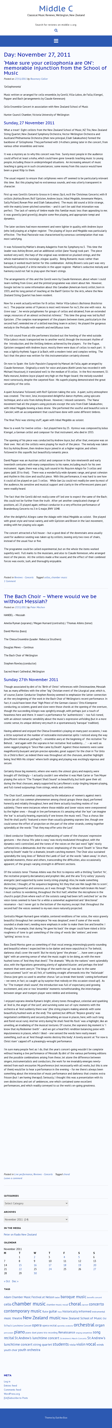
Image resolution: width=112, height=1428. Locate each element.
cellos (47, 577)
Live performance (23, 1174)
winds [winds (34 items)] (100, 1344)
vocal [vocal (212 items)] (91, 1344)
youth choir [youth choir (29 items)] (10, 1350)
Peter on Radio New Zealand (20, 1234)
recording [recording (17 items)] (53, 1332)
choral (66, 1174)
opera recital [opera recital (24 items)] (49, 1325)
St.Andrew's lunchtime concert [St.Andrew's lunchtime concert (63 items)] (37, 1338)
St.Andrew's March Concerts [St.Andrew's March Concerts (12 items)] (73, 1338)
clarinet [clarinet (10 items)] (85, 1305)
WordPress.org (12, 1393)
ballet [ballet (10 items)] (57, 1297)
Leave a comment (13, 1178)
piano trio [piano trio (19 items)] (42, 1332)
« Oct (7, 1281)
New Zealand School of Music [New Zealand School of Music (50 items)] (81, 1318)
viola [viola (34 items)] (72, 1344)
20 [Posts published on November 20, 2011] (94, 1265)
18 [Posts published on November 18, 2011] (64, 1265)
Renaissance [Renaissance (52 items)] (66, 1332)
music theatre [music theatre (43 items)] (13, 1318)
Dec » (15, 1281)
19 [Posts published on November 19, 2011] (79, 1265)
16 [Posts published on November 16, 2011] (35, 1265)
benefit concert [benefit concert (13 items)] (94, 1297)
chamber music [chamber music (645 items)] (29, 1303)
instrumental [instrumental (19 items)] (98, 1311)
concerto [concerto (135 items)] (96, 1304)
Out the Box (61, 1417)
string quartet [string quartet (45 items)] (42, 1344)
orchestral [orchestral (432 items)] (84, 1324)
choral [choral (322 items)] (75, 1304)
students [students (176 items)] (61, 1344)
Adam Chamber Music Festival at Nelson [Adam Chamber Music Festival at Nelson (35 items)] (29, 1297)
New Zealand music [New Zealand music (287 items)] (42, 1318)
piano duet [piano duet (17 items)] (31, 1332)
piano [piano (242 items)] (19, 1332)
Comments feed (12, 1389)
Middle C (56, 8)
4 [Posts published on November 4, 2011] (64, 1257)
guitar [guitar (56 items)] (53, 1311)
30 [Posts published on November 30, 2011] (35, 1273)
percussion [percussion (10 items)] (8, 1332)
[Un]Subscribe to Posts (16, 1398)
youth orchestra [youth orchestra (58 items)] (29, 1350)
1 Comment (10, 581)
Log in (7, 1381)
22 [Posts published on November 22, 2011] (20, 1269)
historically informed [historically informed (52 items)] (77, 1311)
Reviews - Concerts (24, 577)
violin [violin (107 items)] (80, 1344)
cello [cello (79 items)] (7, 1304)
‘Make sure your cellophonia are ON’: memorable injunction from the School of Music (55, 67)
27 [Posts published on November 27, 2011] (94, 1269)
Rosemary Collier (39, 78)
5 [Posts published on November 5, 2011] (79, 1257)
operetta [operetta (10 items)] (61, 1325)
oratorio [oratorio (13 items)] (69, 1325)
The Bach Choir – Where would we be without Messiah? (50, 599)
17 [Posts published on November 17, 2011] (50, 1265)
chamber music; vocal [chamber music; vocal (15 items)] (57, 1304)
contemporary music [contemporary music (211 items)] (23, 1311)
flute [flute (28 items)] (45, 1311)
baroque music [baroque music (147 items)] (73, 1296)
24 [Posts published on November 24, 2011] (50, 1269)
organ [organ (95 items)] (99, 1325)
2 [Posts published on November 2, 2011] (34, 1257)
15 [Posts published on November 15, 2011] (20, 1265)
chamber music (59, 577)
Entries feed (10, 1385)
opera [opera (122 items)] (37, 1325)
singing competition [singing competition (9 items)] (84, 1332)
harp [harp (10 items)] (60, 1312)
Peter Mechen (37, 607)
